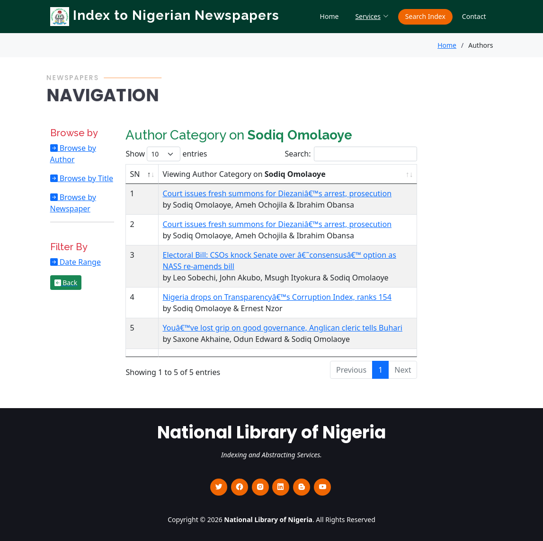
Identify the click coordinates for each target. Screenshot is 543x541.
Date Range (79, 262)
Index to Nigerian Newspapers (164, 15)
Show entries (166, 154)
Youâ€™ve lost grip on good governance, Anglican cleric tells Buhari (282, 328)
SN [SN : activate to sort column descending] (135, 174)
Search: (351, 154)
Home (329, 16)
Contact (474, 16)
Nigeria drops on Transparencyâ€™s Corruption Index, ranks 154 (276, 297)
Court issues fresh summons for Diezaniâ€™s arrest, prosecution (277, 193)
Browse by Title (85, 178)
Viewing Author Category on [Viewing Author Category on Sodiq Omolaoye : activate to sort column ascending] (243, 174)
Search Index (425, 16)
